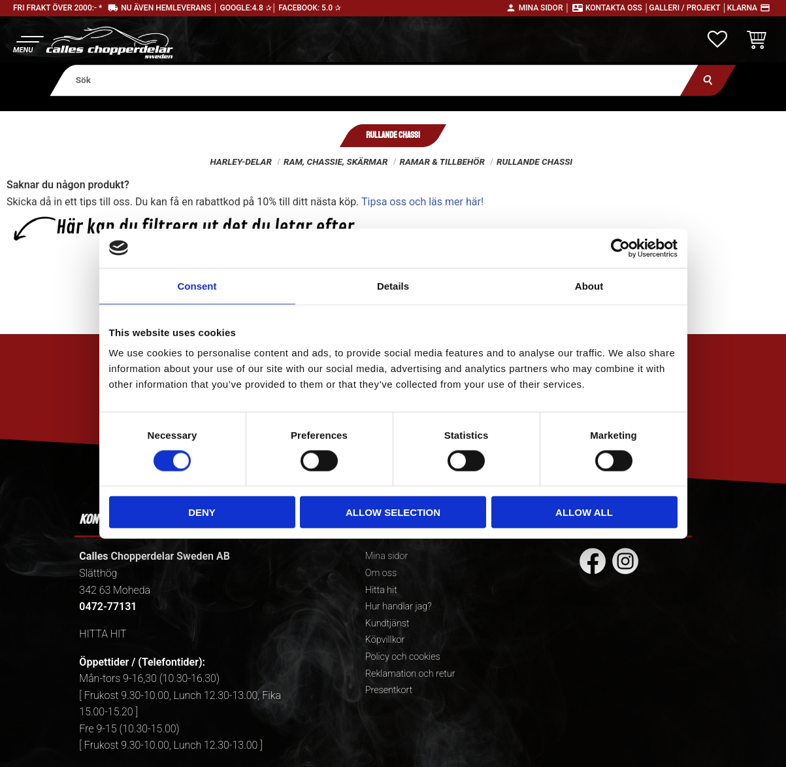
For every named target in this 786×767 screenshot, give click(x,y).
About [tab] (589, 285)
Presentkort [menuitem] (388, 690)
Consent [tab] (197, 285)
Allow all (584, 512)
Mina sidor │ (544, 7)
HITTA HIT (102, 634)
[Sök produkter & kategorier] (374, 80)
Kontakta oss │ (617, 7)
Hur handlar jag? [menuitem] (398, 606)
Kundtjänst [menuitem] (387, 623)
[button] (27, 42)
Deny (202, 512)
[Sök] (708, 80)
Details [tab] (393, 285)
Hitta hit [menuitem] (381, 590)
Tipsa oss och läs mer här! (422, 202)
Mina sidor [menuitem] (386, 556)
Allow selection (393, 512)
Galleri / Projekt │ (688, 7)
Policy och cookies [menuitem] (402, 656)
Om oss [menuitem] (381, 573)
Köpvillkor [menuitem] (385, 639)
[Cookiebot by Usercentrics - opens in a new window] (620, 248)
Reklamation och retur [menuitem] (410, 673)
